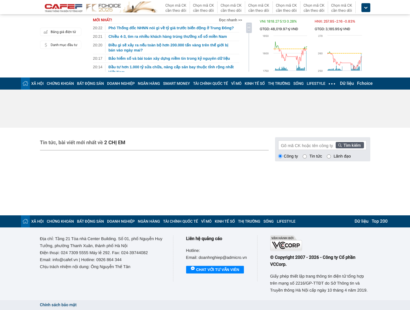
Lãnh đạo (342, 156)
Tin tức (315, 156)
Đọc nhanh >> (230, 20)
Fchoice (365, 83)
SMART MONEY (176, 83)
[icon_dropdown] (365, 7)
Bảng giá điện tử (59, 32)
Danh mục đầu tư (59, 45)
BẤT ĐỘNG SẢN (90, 83)
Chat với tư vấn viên (215, 269)
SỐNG (298, 83)
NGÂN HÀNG (149, 83)
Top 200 (379, 221)
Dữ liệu (347, 83)
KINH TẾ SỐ (255, 83)
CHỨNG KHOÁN (60, 83)
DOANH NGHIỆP (121, 83)
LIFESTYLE (316, 83)
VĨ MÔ (236, 83)
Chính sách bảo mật (58, 305)
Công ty (291, 156)
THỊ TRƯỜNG (279, 83)
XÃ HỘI (37, 83)
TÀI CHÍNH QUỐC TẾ (210, 83)
